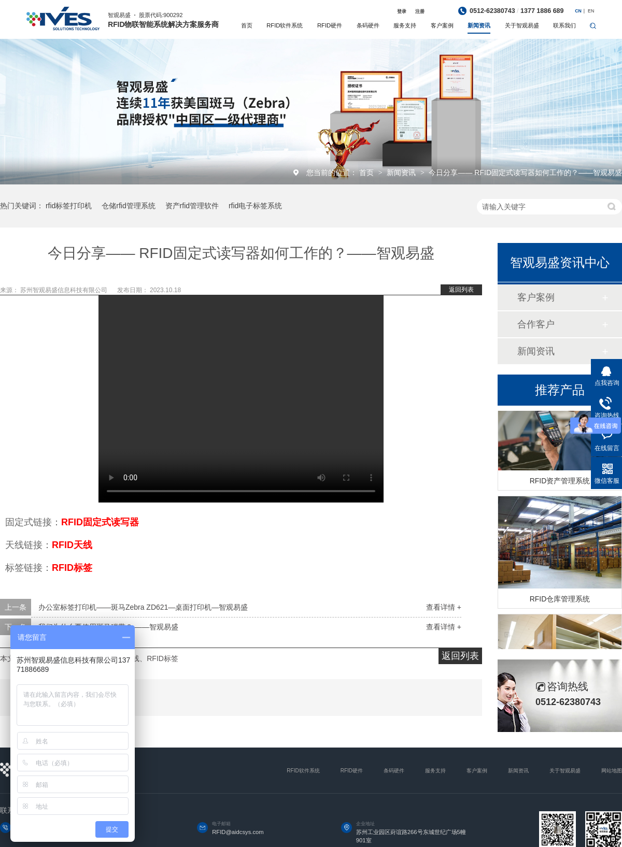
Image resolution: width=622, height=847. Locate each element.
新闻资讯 (479, 25)
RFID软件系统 (284, 25)
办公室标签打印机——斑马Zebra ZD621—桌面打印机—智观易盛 (143, 607)
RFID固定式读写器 (100, 522)
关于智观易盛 (522, 25)
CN (578, 10)
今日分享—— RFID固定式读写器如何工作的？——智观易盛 (525, 172)
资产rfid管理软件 (192, 206)
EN (591, 10)
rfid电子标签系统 (255, 206)
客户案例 (442, 25)
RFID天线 (72, 545)
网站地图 (611, 770)
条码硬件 (368, 25)
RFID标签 (72, 568)
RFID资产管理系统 (560, 483)
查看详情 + (443, 607)
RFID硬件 (329, 25)
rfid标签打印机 (69, 206)
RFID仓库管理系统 (560, 601)
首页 (246, 25)
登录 (401, 11)
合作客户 (536, 324)
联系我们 (564, 25)
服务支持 (404, 25)
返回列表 (461, 289)
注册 (420, 11)
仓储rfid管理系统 (128, 206)
